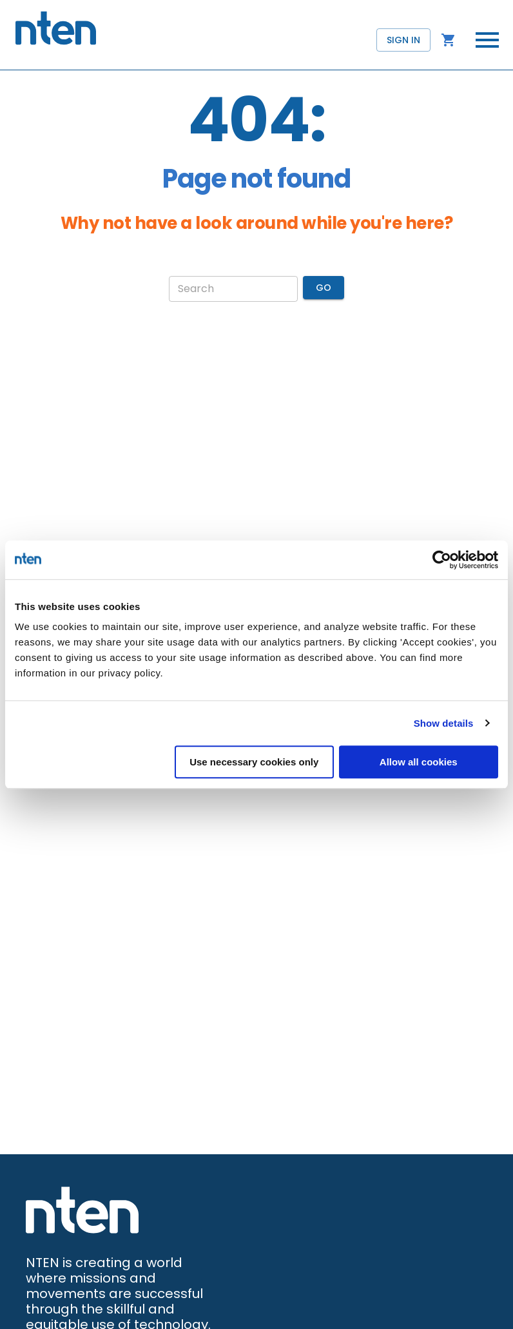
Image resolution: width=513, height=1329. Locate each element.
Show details (444, 723)
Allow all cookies (419, 761)
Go (323, 288)
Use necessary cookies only (253, 761)
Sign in (403, 40)
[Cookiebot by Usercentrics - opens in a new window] (441, 559)
